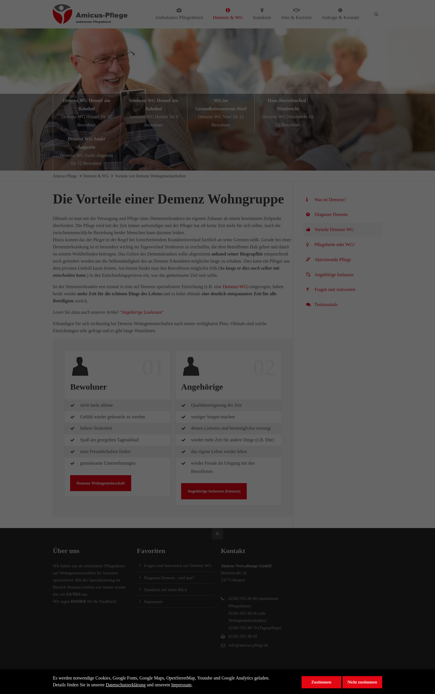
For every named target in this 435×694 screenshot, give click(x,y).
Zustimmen (321, 682)
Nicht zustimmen (362, 682)
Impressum (181, 684)
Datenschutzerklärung (125, 684)
